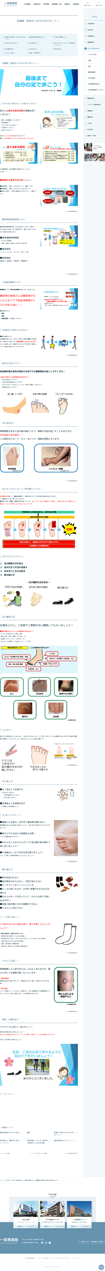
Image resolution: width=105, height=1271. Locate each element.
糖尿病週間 (91, 72)
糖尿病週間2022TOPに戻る (9, 1132)
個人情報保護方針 (30, 1258)
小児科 (90, 123)
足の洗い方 (33, 49)
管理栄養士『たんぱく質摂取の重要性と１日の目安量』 (37, 1141)
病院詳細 (19, 1226)
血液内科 (90, 30)
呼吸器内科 (91, 36)
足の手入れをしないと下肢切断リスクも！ (64, 44)
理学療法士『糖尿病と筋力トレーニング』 (10, 1141)
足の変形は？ (33, 43)
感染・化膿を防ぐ (35, 53)
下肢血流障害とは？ (60, 37)
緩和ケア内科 (92, 136)
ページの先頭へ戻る (70, 211)
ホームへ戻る (6, 1153)
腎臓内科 (90, 111)
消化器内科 (91, 23)
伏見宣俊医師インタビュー (96, 91)
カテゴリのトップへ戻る (40, 1153)
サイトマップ (76, 1258)
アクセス (32, 1226)
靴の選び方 (57, 49)
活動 (89, 60)
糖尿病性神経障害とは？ (37, 37)
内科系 (94, 16)
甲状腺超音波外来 (93, 84)
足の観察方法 (9, 49)
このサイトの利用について (45, 1258)
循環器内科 (91, 42)
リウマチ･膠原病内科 (94, 104)
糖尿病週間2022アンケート (63, 1140)
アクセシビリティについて (62, 1258)
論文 (89, 66)
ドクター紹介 (92, 54)
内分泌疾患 (91, 78)
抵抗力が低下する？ (11, 43)
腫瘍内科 (90, 117)
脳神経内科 (91, 98)
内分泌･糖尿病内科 (93, 48)
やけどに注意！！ (11, 53)
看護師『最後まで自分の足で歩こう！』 (15, 38)
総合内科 (90, 129)
